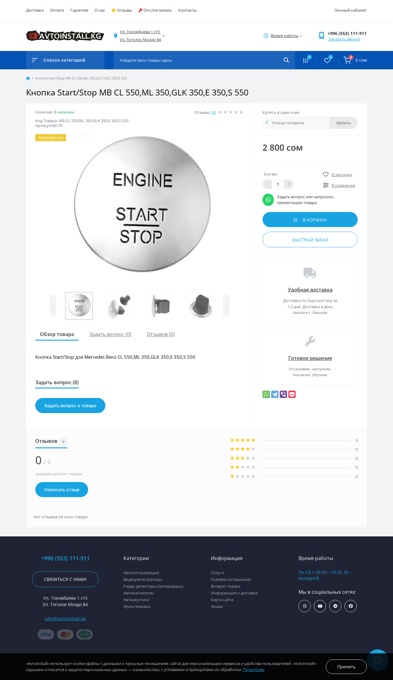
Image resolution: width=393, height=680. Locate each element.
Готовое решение (310, 358)
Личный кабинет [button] (350, 10)
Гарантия (79, 10)
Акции (217, 606)
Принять (346, 667)
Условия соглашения (231, 579)
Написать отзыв (61, 490)
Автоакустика (136, 599)
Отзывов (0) (161, 334)
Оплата (57, 10)
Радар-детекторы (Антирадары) (153, 586)
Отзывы (121, 10)
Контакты (187, 10)
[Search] (286, 60)
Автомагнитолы (138, 593)
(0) (213, 112)
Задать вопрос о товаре (70, 405)
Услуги (217, 572)
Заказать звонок (344, 39)
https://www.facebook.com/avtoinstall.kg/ (351, 606)
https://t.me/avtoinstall (335, 606)
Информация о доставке (234, 593)
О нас (100, 10)
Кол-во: (271, 174)
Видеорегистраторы (142, 579)
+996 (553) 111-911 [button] (347, 33)
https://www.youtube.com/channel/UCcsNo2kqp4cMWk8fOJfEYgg (320, 606)
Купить (344, 123)
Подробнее (253, 669)
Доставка (35, 10)
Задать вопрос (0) (110, 334)
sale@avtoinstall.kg (65, 618)
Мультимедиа (136, 606)
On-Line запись (155, 10)
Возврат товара (225, 586)
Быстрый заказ (310, 240)
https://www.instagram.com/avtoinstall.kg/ (304, 606)
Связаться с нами (65, 579)
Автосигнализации (141, 572)
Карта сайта (222, 599)
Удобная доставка (310, 289)
